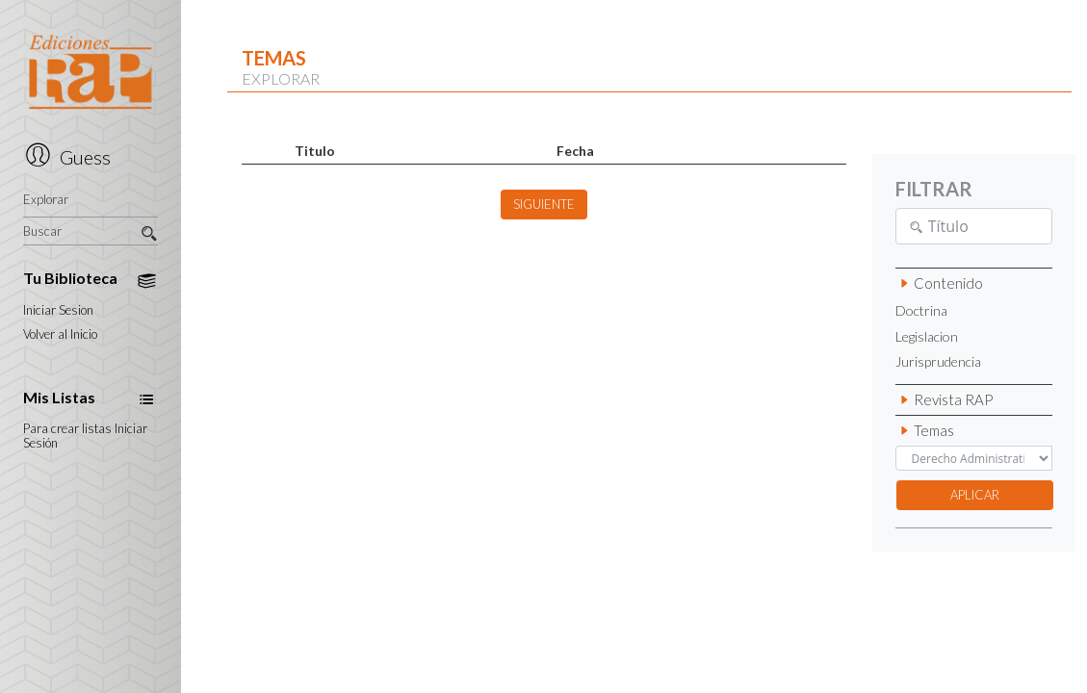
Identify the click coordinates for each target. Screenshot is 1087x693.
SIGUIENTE (544, 204)
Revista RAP (944, 399)
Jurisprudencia (938, 362)
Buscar (90, 231)
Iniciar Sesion (58, 310)
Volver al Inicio (60, 334)
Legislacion (926, 337)
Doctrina (921, 311)
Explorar (45, 199)
